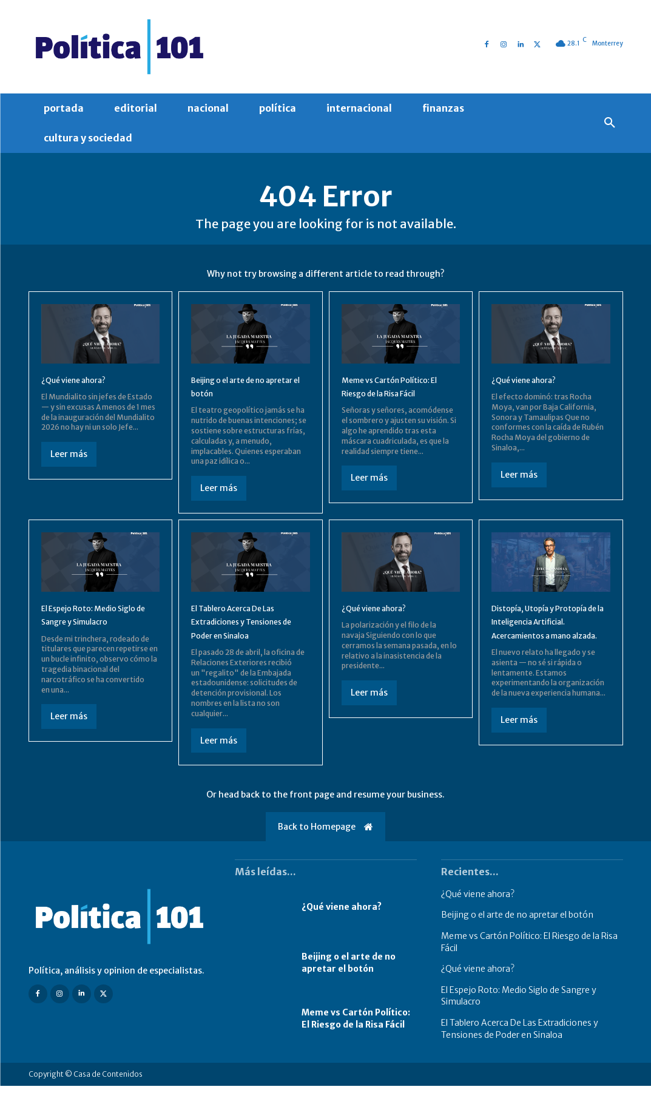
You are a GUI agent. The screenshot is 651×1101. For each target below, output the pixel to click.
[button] (609, 123)
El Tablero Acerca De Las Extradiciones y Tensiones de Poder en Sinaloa (250, 629)
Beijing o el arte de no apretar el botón (349, 978)
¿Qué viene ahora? (82, 388)
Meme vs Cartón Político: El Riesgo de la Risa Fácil (356, 1034)
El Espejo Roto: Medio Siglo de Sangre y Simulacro (90, 629)
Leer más (68, 462)
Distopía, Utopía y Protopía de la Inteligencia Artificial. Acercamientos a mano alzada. (543, 643)
